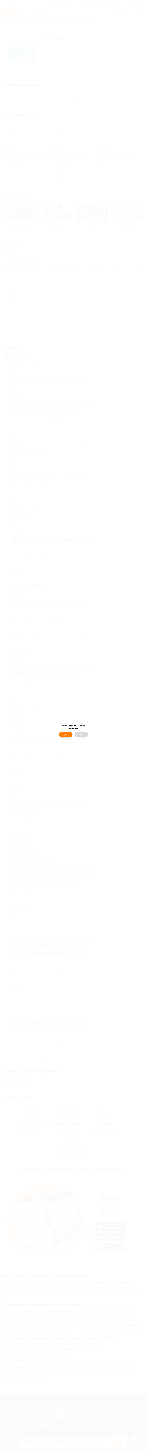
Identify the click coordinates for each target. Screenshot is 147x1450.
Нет (81, 734)
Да (65, 734)
